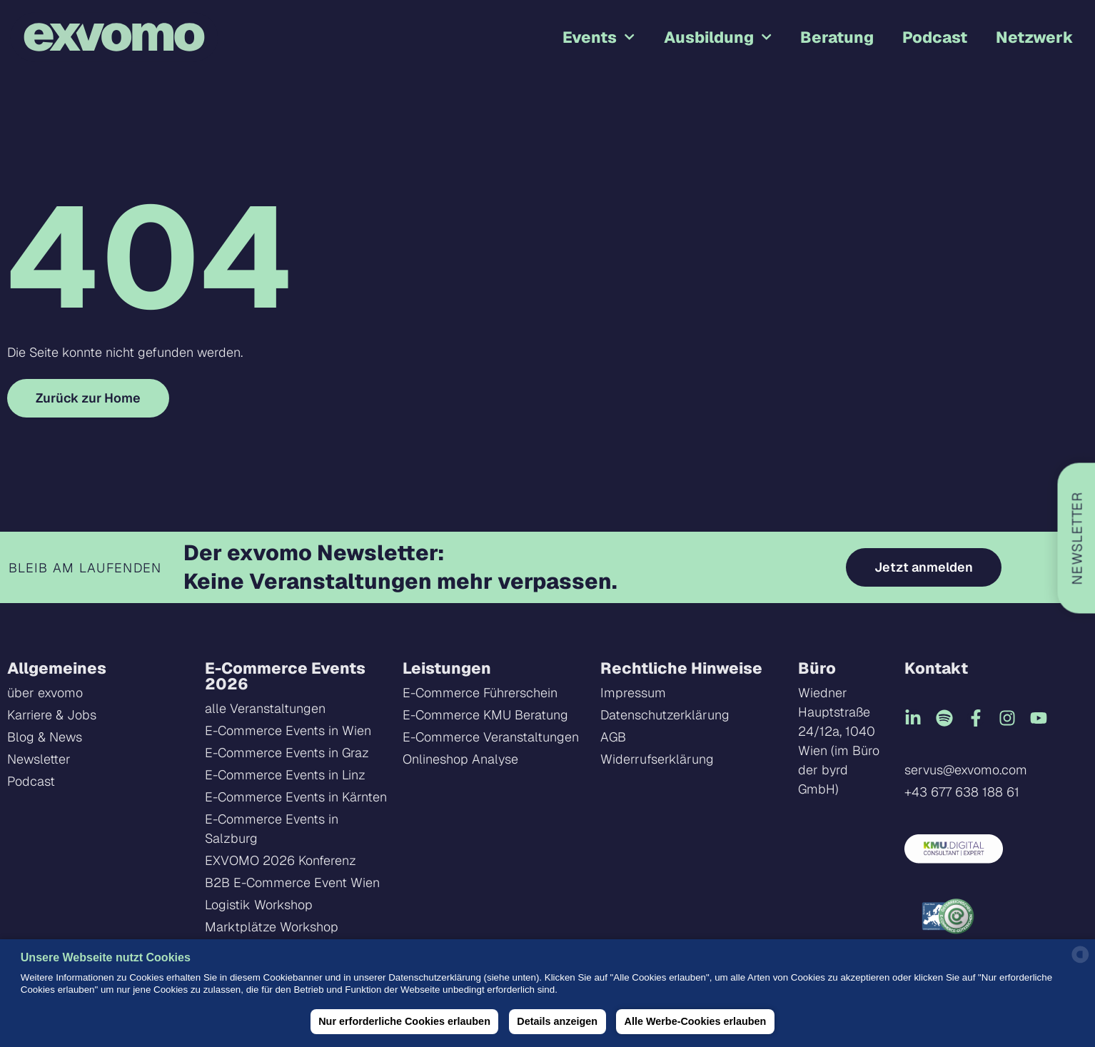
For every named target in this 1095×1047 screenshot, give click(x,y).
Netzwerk (1035, 37)
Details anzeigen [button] (557, 1021)
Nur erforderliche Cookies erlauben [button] (404, 1021)
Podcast (934, 37)
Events (598, 36)
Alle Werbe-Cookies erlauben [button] (696, 1021)
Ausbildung (718, 36)
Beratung (837, 37)
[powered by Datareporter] (1080, 961)
